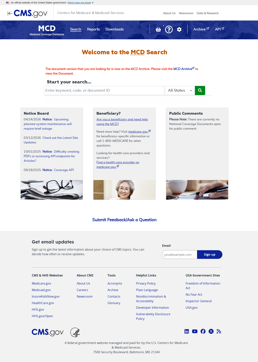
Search (75, 29)
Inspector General (199, 301)
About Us (169, 13)
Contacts (114, 296)
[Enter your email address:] (179, 254)
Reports (93, 29)
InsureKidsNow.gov (46, 296)
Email (166, 246)
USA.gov (192, 307)
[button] (169, 30)
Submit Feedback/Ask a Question (124, 220)
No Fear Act (194, 294)
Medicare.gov (41, 283)
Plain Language (147, 290)
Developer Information (152, 307)
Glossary (114, 303)
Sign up (209, 254)
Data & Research (208, 13)
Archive (113, 290)
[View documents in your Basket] (159, 30)
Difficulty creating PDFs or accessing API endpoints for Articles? (51, 156)
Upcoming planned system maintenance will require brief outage (48, 124)
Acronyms (115, 283)
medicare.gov (139, 131)
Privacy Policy (146, 283)
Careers (82, 290)
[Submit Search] (200, 90)
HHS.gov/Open (42, 316)
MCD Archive (183, 69)
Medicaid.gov (41, 290)
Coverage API (58, 170)
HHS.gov (38, 309)
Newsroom (186, 13)
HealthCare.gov (43, 303)
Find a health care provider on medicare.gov (117, 165)
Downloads (114, 29)
